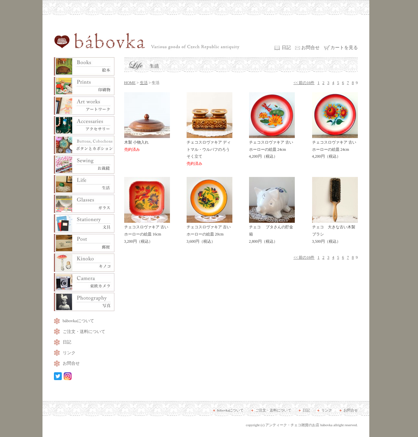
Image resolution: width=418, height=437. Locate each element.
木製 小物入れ (147, 143)
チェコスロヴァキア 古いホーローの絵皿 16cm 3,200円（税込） (147, 231)
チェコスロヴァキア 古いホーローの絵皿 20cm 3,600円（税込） (209, 231)
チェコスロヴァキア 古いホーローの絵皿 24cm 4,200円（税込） (272, 147)
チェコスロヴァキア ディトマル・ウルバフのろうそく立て (209, 150)
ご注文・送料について (84, 331)
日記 (286, 47)
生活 (144, 82)
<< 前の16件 (304, 82)
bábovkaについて (78, 320)
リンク (69, 352)
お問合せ (310, 47)
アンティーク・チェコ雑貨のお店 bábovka (298, 425)
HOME (130, 82)
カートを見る (344, 47)
